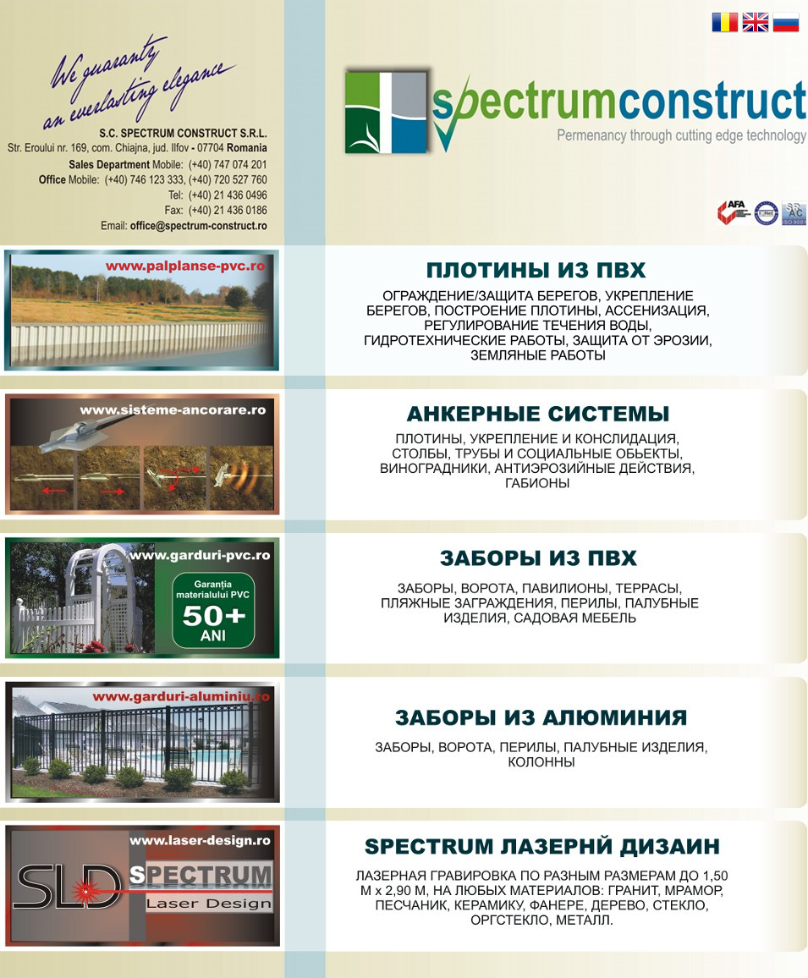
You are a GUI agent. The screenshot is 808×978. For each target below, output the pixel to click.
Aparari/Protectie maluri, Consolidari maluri (404, 310)
